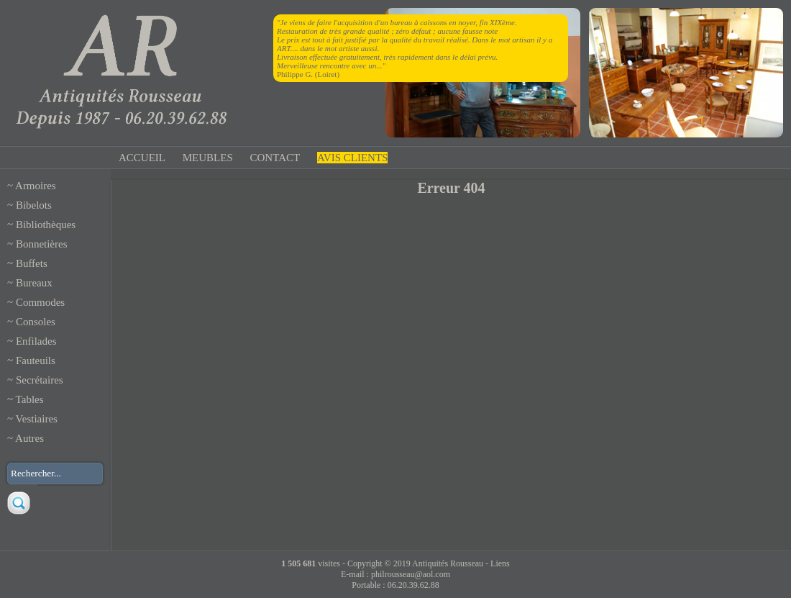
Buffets (31, 263)
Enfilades (36, 341)
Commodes (40, 302)
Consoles (35, 321)
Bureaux (34, 283)
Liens (500, 563)
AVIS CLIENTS (352, 157)
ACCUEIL (142, 157)
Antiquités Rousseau (447, 563)
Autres (29, 438)
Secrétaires (39, 380)
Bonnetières (42, 244)
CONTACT (275, 157)
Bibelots (34, 205)
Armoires (35, 185)
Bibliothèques (46, 224)
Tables (30, 399)
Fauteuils (35, 360)
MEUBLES (208, 157)
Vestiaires (37, 419)
